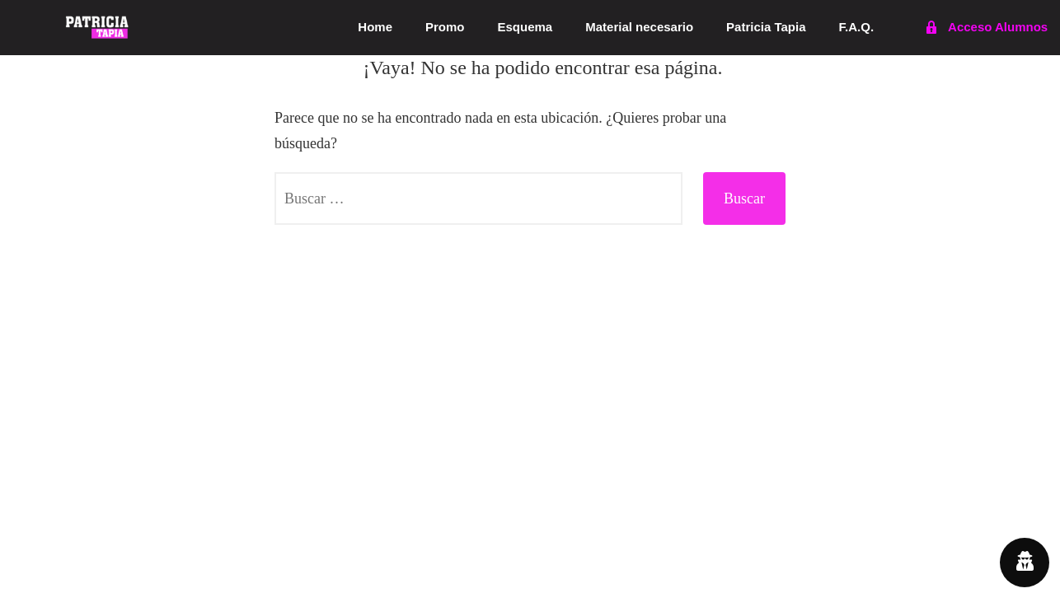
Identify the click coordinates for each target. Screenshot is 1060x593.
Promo (445, 27)
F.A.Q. (857, 27)
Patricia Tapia (765, 27)
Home (375, 27)
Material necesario (639, 27)
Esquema (525, 27)
